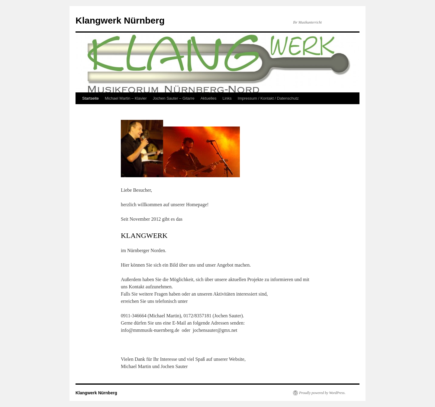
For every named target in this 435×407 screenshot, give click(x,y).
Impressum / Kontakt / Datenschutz (268, 98)
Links (226, 98)
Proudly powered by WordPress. (322, 393)
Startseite (90, 98)
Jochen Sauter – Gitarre (174, 98)
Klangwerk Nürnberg (120, 20)
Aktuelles (209, 98)
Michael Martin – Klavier (126, 98)
